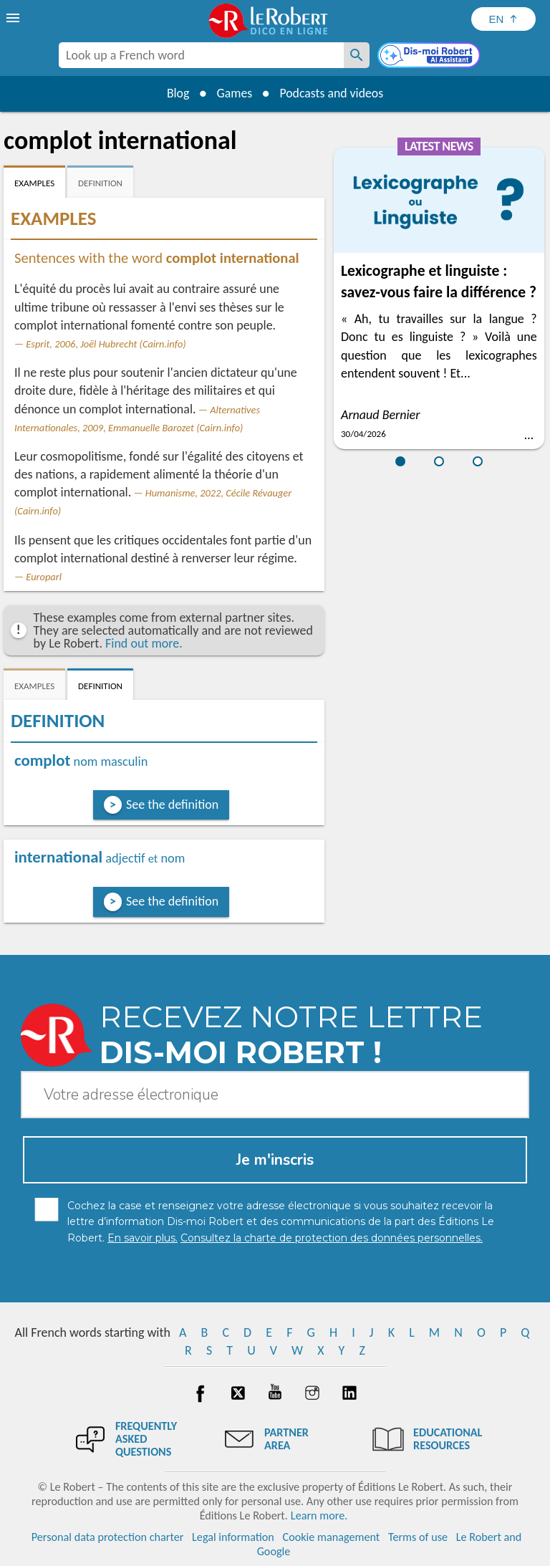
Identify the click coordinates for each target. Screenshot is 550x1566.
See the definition (172, 804)
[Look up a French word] (357, 55)
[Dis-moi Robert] (430, 56)
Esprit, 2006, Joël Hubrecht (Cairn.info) (105, 343)
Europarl (44, 576)
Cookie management (331, 1537)
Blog (176, 93)
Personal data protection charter (108, 1537)
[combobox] (201, 55)
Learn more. (319, 1515)
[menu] (14, 18)
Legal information (233, 1537)
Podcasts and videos (332, 93)
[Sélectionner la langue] (503, 19)
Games (233, 93)
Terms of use (418, 1537)
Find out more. (144, 643)
